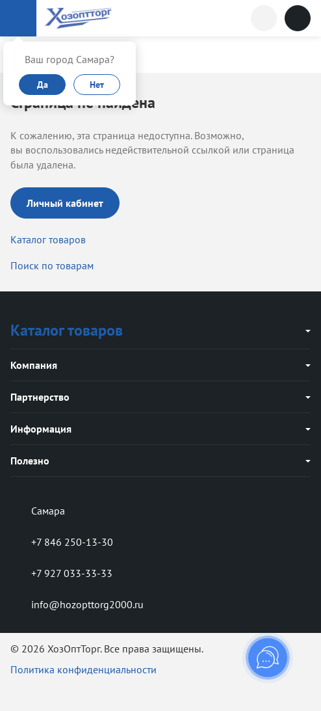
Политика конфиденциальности (83, 669)
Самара (37, 510)
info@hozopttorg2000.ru (77, 604)
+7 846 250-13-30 (61, 542)
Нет (97, 84)
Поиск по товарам (52, 265)
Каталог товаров (48, 239)
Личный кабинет (65, 202)
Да (42, 84)
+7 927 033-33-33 (61, 573)
